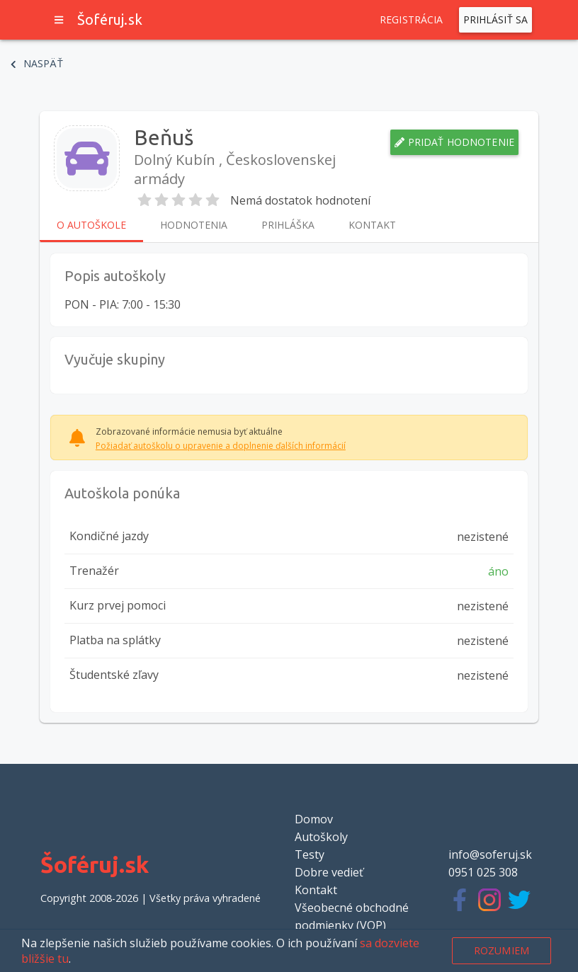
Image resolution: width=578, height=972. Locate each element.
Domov (314, 819)
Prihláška (288, 225)
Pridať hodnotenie (454, 142)
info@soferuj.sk (490, 854)
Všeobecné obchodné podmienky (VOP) (352, 916)
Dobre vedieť (329, 872)
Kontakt (372, 225)
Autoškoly (321, 837)
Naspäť (37, 63)
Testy (309, 854)
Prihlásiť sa (496, 20)
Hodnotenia (193, 225)
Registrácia (411, 20)
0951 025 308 (483, 872)
